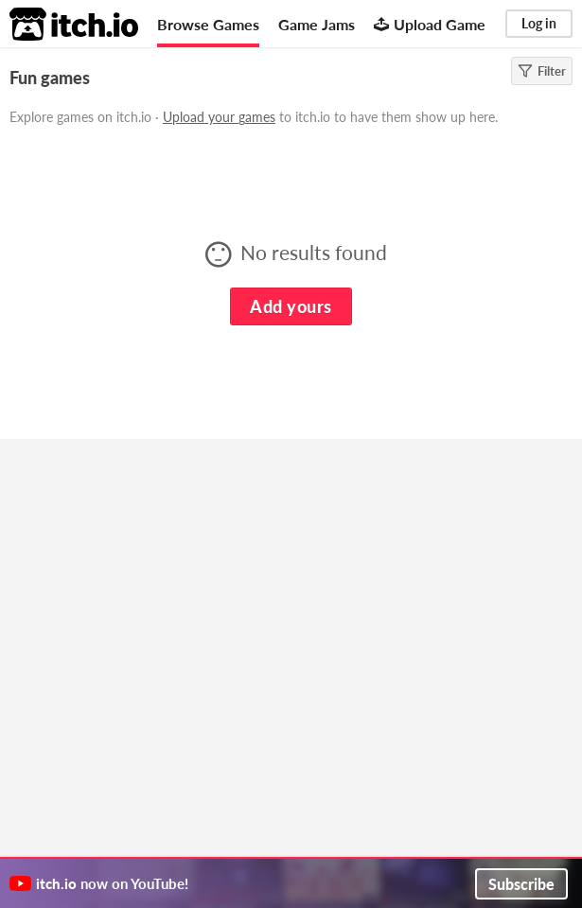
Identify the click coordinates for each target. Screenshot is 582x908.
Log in (538, 23)
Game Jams (316, 24)
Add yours (290, 306)
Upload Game (429, 24)
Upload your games (219, 117)
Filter (542, 71)
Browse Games (208, 24)
